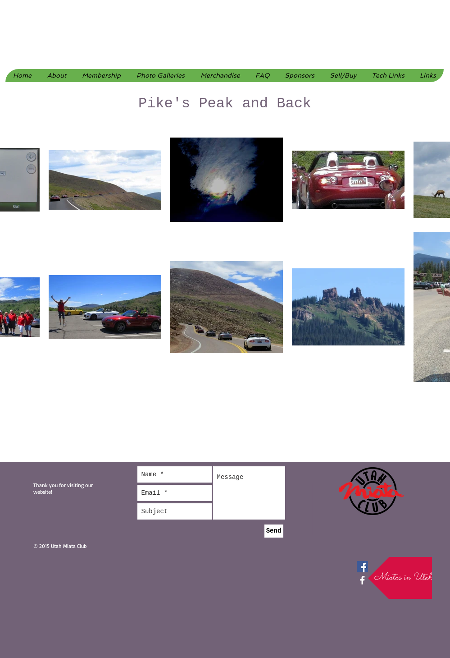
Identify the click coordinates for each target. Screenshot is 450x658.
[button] (160, 75)
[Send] (273, 531)
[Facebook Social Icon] (362, 566)
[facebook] (362, 580)
